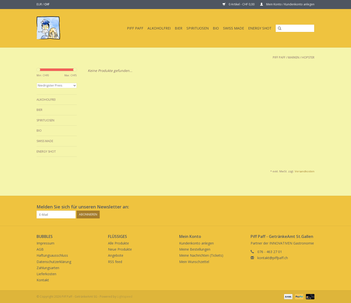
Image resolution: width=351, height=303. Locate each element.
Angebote (115, 255)
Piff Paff (135, 28)
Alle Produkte (118, 243)
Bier (178, 28)
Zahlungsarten (48, 267)
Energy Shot (260, 28)
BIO (216, 28)
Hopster (308, 57)
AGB (40, 249)
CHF (46, 4)
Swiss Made (233, 28)
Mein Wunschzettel (194, 261)
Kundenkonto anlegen (196, 243)
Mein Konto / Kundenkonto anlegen (287, 4)
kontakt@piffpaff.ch (272, 257)
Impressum (45, 243)
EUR (40, 4)
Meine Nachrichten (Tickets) (201, 255)
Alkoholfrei (159, 28)
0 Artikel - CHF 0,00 (239, 4)
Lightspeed (124, 296)
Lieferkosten (46, 274)
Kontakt (43, 280)
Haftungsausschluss (52, 255)
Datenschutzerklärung (54, 261)
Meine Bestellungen (194, 249)
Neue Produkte (120, 249)
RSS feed (115, 261)
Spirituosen (197, 28)
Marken (293, 57)
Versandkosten (304, 171)
